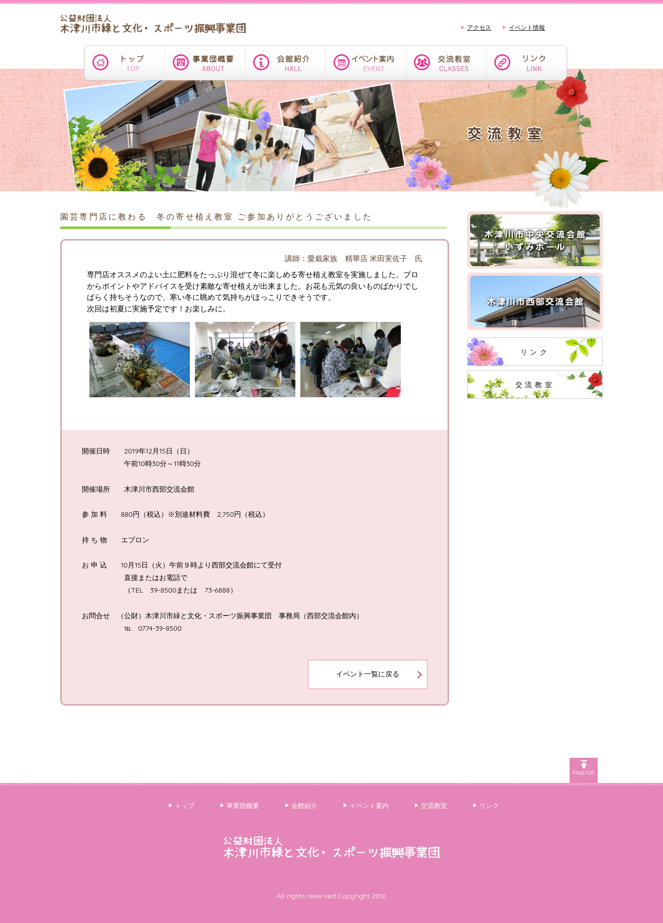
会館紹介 (304, 805)
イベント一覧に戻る (367, 673)
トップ (184, 805)
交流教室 (535, 384)
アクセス (479, 27)
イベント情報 (527, 27)
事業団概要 (243, 805)
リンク (535, 352)
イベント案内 (369, 805)
